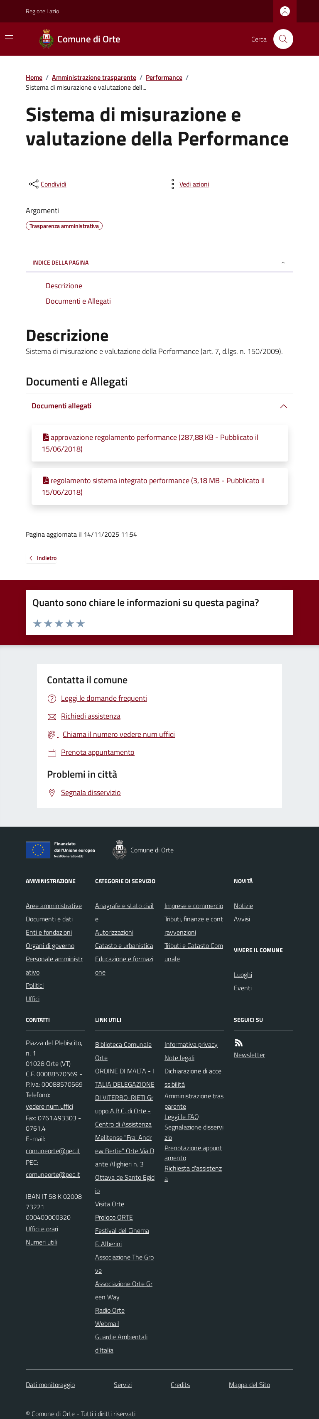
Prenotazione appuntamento (193, 1153)
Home (34, 77)
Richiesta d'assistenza (193, 1173)
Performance (164, 77)
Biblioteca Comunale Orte (123, 1051)
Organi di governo (50, 945)
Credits (180, 1385)
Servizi (123, 1385)
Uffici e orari (42, 1229)
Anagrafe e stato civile (124, 912)
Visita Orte (109, 1204)
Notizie (243, 906)
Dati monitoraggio (50, 1385)
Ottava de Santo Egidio (125, 1184)
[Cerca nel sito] (280, 39)
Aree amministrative (54, 906)
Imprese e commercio (193, 906)
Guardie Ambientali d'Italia (121, 1343)
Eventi (243, 988)
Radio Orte (110, 1310)
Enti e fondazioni (49, 932)
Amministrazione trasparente (94, 77)
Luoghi (243, 975)
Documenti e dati (49, 919)
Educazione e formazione (124, 965)
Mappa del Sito (249, 1385)
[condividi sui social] (47, 184)
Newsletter (249, 1055)
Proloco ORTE (114, 1217)
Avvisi (242, 919)
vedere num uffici (49, 1106)
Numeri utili (41, 1242)
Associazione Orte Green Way (123, 1290)
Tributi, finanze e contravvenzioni (193, 925)
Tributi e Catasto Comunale (193, 952)
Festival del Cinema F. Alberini (122, 1237)
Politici (35, 985)
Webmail (107, 1323)
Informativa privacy (191, 1044)
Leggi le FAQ (181, 1117)
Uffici (32, 999)
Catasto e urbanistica (124, 945)
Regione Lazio (42, 11)
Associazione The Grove (124, 1263)
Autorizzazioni (114, 932)
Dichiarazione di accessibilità (192, 1077)
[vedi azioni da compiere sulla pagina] (187, 184)
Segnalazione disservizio (193, 1132)
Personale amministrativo (54, 965)
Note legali (179, 1058)
